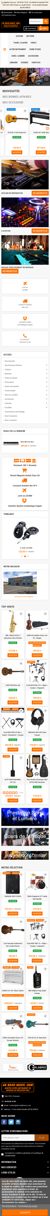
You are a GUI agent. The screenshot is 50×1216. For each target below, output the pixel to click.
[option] (13, 132)
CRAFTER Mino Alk (13, 685)
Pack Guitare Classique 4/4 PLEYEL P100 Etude (37, 134)
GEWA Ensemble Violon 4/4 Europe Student (13, 1039)
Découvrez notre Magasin (25, 597)
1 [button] (22, 556)
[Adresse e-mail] (18, 1137)
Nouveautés (7, 12)
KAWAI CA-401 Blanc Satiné (12, 991)
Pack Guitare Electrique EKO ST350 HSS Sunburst (37, 781)
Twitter (11, 1122)
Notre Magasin (20, 12)
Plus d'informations (9, 1206)
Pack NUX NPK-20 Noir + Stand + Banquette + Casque (25, 548)
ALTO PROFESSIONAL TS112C (13, 781)
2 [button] (25, 556)
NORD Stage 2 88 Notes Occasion (13, 134)
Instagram (18, 1122)
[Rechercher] (39, 21)
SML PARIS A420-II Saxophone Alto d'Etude (13, 637)
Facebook (4, 1122)
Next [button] (47, 128)
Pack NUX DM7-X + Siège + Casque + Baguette (37, 945)
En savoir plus (37, 12)
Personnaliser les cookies (27, 1206)
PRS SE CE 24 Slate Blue (37, 1038)
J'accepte (25, 1212)
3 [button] (28, 556)
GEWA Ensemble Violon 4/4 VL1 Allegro (37, 637)
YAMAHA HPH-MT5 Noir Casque (37, 733)
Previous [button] (2, 128)
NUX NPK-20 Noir (27, 442)
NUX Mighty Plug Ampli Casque (37, 992)
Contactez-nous (8, 15)
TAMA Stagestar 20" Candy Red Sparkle (37, 897)
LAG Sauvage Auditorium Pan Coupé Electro (13, 945)
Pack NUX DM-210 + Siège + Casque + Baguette (37, 686)
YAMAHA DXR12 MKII (13, 896)
